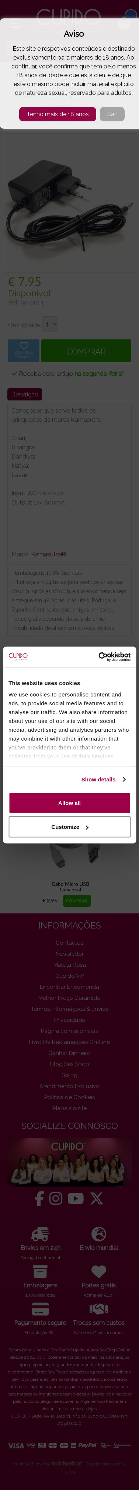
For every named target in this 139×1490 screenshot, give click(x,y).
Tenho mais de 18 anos (58, 114)
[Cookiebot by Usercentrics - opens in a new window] (99, 657)
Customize (69, 827)
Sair (112, 114)
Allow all (69, 802)
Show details (98, 779)
